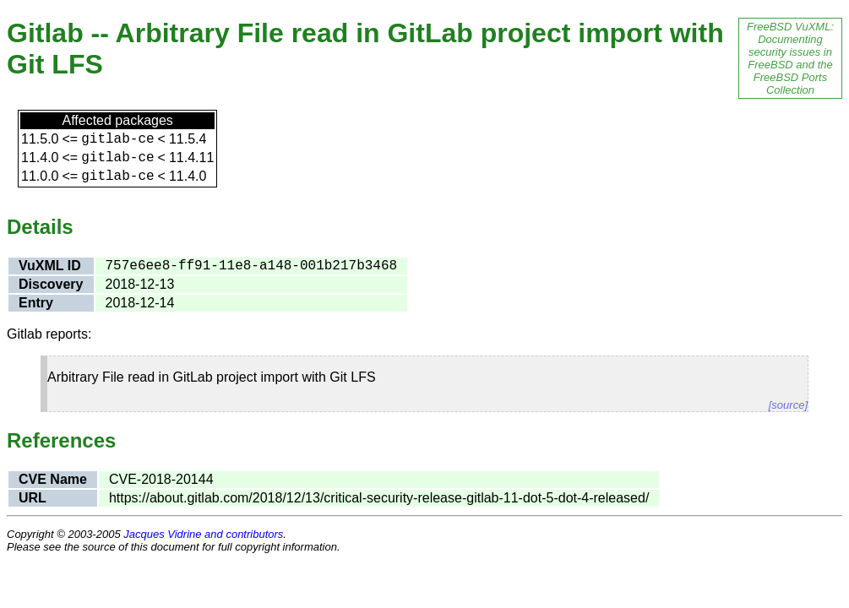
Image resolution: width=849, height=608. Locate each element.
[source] (788, 405)
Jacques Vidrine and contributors (203, 534)
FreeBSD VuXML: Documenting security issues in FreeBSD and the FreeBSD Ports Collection (790, 58)
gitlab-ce (117, 139)
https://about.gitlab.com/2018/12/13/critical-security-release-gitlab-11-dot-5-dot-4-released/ (379, 498)
